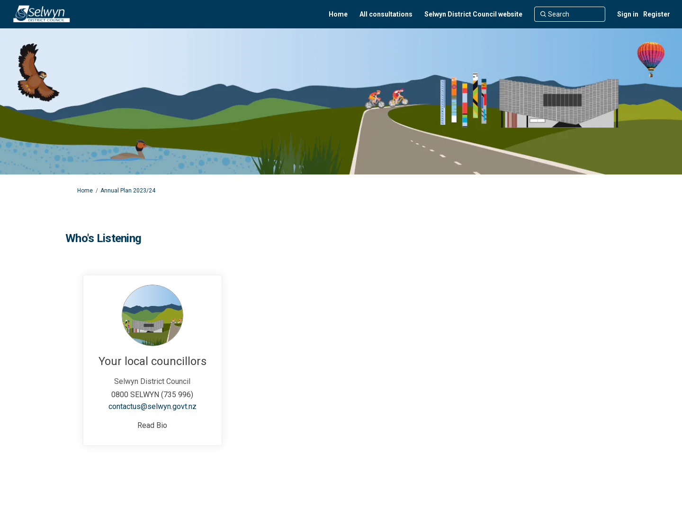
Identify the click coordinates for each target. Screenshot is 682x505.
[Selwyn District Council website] (473, 14)
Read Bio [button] (152, 425)
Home (85, 190)
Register (656, 14)
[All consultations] (386, 14)
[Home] (338, 14)
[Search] (569, 14)
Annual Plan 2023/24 (127, 190)
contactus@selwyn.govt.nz (152, 406)
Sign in (627, 14)
